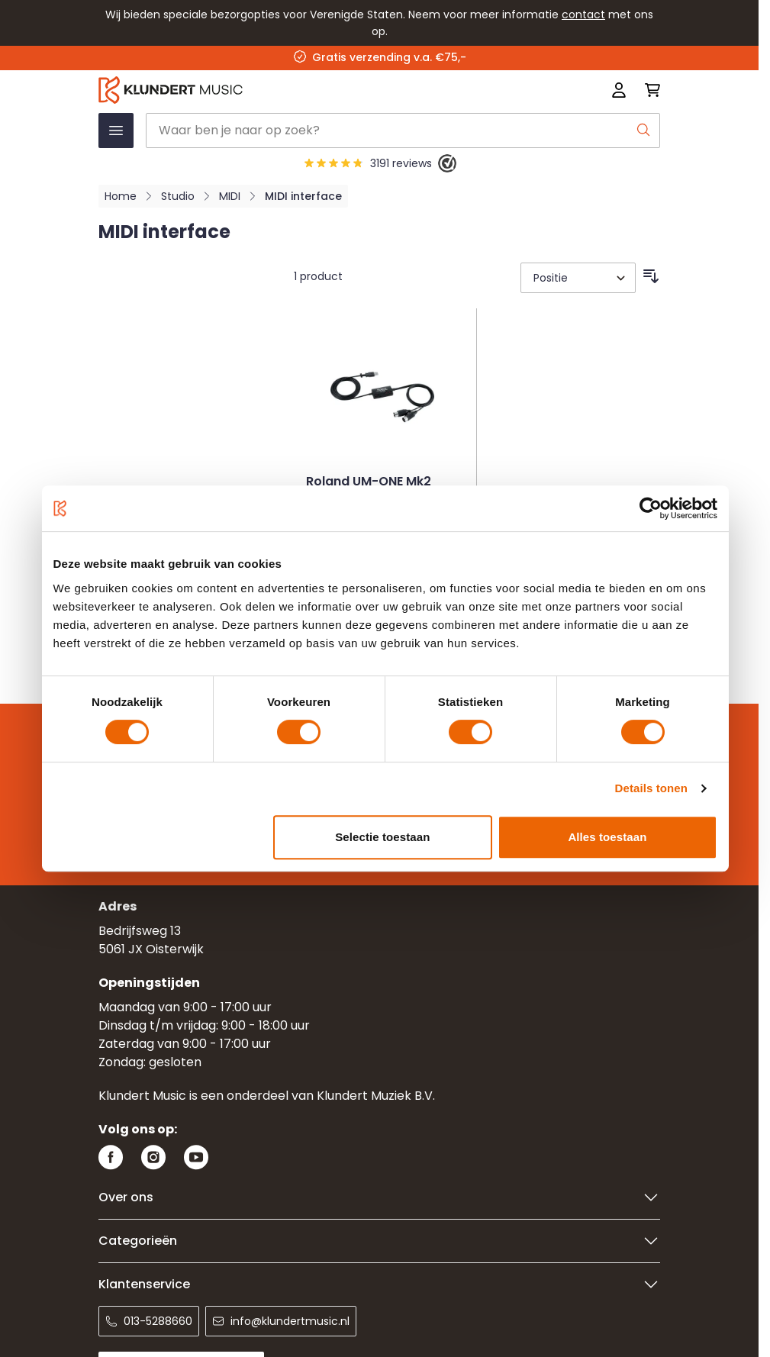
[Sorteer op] (578, 278)
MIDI (229, 196)
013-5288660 (148, 1321)
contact (583, 14)
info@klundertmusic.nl (281, 1321)
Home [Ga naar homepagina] (121, 196)
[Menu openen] (116, 130)
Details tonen (651, 788)
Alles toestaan (607, 836)
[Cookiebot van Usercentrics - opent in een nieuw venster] (650, 508)
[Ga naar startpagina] (267, 90)
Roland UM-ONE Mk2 (368, 482)
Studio (178, 196)
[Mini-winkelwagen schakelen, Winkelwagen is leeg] (648, 90)
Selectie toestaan (382, 836)
